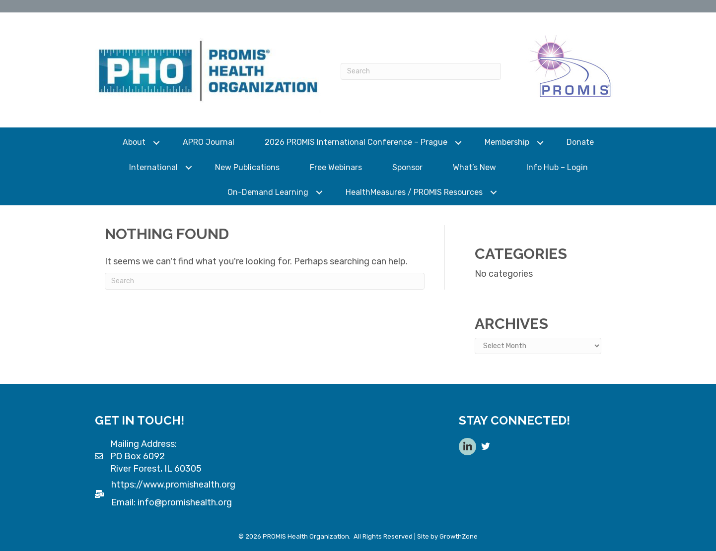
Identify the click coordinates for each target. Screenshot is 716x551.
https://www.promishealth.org (173, 484)
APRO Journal (208, 142)
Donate (580, 142)
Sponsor (407, 167)
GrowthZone (458, 536)
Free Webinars (336, 167)
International (153, 167)
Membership (507, 142)
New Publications (247, 167)
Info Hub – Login (557, 167)
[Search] (421, 71)
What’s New (474, 167)
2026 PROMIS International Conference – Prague (356, 142)
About (134, 142)
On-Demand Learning (267, 192)
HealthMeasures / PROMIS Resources (414, 192)
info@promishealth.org (185, 502)
